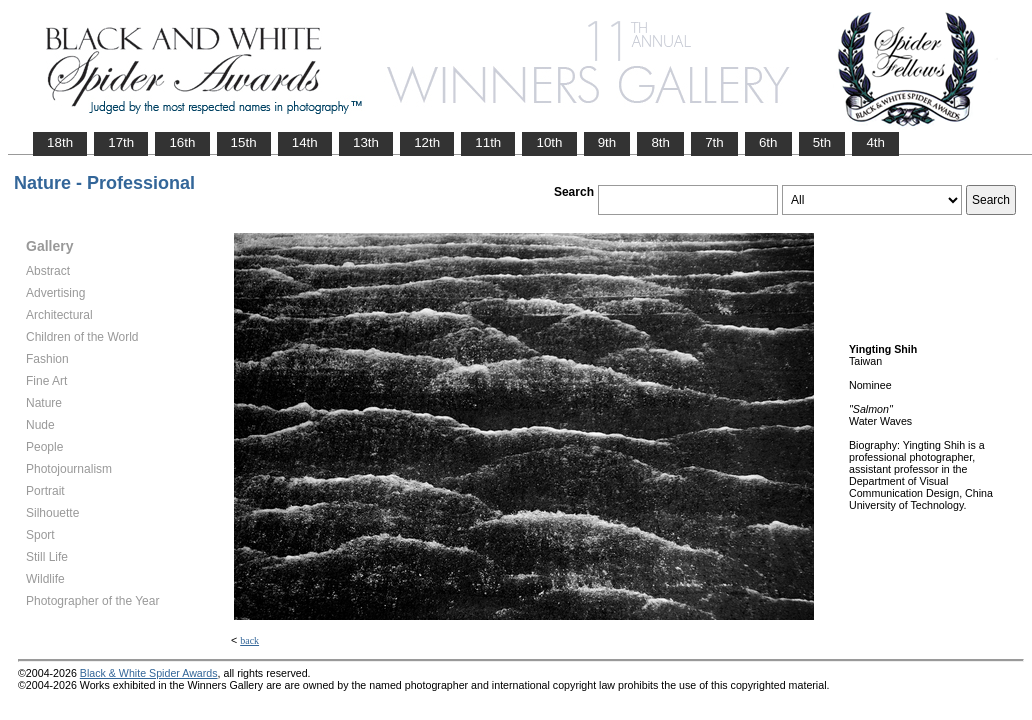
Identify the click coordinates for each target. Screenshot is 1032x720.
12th (427, 142)
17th (121, 142)
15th (244, 142)
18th (60, 142)
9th (607, 142)
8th (660, 142)
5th (822, 142)
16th (182, 142)
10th (549, 142)
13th (366, 142)
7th (714, 142)
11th (488, 142)
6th (768, 142)
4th (875, 142)
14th (305, 142)
